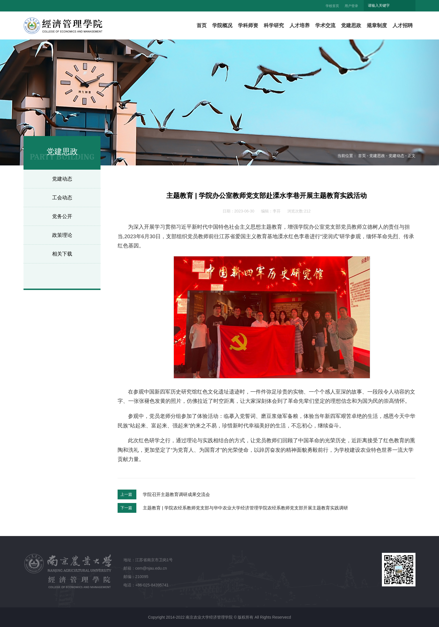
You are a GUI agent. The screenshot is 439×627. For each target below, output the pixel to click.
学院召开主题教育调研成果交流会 (176, 494)
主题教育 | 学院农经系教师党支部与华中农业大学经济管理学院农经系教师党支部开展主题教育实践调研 (245, 508)
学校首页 (332, 6)
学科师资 (248, 25)
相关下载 (62, 254)
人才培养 (299, 25)
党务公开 (62, 216)
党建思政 (351, 25)
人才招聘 (403, 25)
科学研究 (274, 25)
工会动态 (62, 197)
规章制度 (377, 25)
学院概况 (222, 25)
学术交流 (325, 25)
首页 (202, 25)
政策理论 (62, 235)
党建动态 (62, 179)
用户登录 (351, 6)
